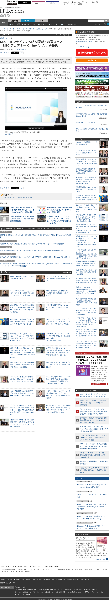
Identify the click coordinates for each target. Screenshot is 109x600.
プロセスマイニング (30, 24)
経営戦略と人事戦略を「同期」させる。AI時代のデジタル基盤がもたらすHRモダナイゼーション (22, 321)
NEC (5, 197)
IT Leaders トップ (5, 29)
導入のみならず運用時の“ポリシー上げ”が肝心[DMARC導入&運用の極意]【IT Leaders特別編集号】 (35, 257)
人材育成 (19, 197)
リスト (21, 52)
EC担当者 (73, 2)
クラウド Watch (77, 589)
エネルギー (66, 4)
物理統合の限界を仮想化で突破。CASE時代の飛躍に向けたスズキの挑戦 (58, 293)
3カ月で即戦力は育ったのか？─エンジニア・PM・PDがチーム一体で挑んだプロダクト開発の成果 (22, 210)
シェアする (4, 52)
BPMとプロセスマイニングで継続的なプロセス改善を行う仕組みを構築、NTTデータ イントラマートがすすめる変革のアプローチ (86, 334)
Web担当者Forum (50, 589)
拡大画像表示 (9, 134)
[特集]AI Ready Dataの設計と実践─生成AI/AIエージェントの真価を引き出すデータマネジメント (91, 360)
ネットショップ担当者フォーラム (25, 592)
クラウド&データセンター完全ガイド (26, 589)
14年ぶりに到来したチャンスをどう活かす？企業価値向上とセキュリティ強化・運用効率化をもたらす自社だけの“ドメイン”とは (86, 254)
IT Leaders (12, 11)
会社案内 (47, 579)
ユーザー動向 (15, 24)
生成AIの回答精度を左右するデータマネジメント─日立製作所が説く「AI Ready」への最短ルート (22, 293)
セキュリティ (55, 24)
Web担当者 (66, 2)
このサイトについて (6, 579)
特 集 (41, 21)
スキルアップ (30, 29)
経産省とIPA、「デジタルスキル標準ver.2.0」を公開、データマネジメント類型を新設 (59, 210)
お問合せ (2, 583)
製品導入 (52, 3)
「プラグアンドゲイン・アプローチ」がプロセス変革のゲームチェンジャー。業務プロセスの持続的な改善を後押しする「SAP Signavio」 (22, 409)
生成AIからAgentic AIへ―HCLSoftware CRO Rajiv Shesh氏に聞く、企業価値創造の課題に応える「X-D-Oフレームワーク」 (86, 291)
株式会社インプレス (21, 587)
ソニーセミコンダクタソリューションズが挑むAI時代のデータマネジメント (58, 278)
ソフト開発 (81, 2)
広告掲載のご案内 (36, 579)
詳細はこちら (101, 559)
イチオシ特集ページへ (99, 384)
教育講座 (79, 4)
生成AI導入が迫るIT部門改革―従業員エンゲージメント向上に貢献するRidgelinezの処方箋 (22, 364)
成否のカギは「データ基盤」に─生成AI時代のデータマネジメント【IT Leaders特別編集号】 (33, 244)
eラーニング (11, 197)
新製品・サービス (41, 29)
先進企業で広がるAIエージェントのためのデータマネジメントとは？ (58, 307)
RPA (46, 24)
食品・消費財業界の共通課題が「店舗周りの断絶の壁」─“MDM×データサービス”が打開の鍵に (22, 393)
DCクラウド (38, 3)
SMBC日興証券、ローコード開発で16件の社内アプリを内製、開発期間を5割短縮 (22, 218)
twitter (1, 15)
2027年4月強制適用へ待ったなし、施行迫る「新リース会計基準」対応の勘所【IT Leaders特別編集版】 (35, 236)
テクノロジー (28, 21)
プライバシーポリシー (58, 579)
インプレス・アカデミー (22, 594)
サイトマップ (89, 579)
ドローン (73, 4)
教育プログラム (27, 197)
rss (8, 15)
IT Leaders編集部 (20, 49)
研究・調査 (95, 2)
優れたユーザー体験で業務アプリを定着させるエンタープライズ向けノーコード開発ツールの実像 (58, 321)
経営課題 (14, 21)
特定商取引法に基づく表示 (75, 579)
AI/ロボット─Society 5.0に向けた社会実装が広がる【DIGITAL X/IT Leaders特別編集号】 (32, 250)
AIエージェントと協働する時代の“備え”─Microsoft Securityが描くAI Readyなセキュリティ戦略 (21, 379)
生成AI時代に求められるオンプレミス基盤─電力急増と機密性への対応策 (58, 364)
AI (41, 24)
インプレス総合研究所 (64, 589)
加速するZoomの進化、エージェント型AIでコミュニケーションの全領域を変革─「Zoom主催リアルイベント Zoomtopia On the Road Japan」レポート (22, 352)
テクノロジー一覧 (18, 29)
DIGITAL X (87, 592)
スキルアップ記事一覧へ (63, 35)
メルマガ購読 (25, 579)
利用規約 (17, 579)
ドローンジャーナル (97, 592)
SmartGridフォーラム (90, 589)
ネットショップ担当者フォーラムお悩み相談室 (51, 592)
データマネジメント (70, 24)
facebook (4, 15)
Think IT (41, 589)
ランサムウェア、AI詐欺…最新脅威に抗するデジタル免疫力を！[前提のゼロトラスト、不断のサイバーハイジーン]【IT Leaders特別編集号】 (36, 265)
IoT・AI (88, 2)
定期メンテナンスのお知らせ (85, 122)
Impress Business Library (84, 41)
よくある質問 (11, 583)
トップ (4, 22)
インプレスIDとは (83, 47)
